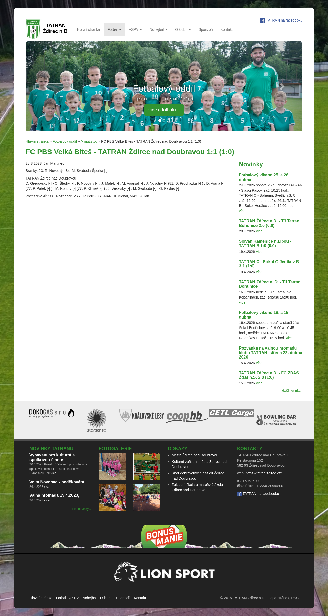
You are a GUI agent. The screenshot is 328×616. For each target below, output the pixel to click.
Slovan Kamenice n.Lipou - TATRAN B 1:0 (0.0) (265, 243)
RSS (295, 598)
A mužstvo (89, 141)
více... (244, 211)
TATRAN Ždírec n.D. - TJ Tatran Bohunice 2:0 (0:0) (269, 223)
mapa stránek (278, 598)
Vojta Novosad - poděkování (56, 482)
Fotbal (114, 29)
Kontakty (249, 448)
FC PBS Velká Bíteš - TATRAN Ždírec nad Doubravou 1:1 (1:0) (130, 152)
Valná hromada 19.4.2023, (54, 495)
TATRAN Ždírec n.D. (249, 598)
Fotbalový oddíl (65, 141)
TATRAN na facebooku (284, 20)
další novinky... (292, 390)
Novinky (251, 164)
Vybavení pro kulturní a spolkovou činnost (52, 457)
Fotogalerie (115, 448)
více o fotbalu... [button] (164, 109)
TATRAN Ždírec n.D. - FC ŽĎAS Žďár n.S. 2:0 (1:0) (269, 375)
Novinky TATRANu (51, 448)
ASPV (135, 29)
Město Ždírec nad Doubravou (195, 455)
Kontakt (227, 29)
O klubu (183, 29)
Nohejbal (158, 29)
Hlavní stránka (88, 29)
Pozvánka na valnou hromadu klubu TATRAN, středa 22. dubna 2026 (270, 352)
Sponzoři (206, 29)
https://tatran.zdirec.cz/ (263, 473)
